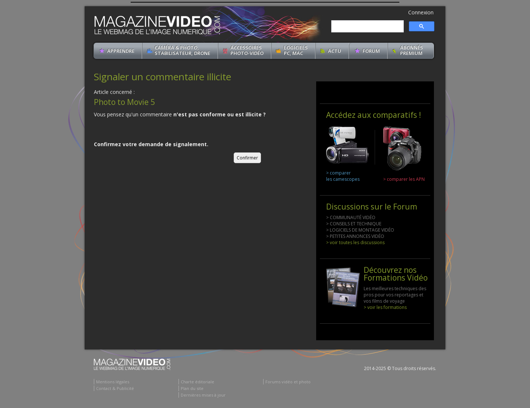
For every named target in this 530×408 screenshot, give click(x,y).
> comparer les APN (404, 179)
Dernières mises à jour (203, 395)
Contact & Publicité (115, 388)
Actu (334, 51)
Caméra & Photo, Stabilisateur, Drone (182, 50)
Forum (371, 51)
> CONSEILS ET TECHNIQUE (353, 224)
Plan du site (192, 388)
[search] (367, 26)
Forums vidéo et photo (288, 381)
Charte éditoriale (197, 381)
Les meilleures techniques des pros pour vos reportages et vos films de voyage (395, 294)
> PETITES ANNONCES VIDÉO (355, 236)
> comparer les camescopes (343, 176)
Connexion (421, 12)
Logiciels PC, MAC (296, 50)
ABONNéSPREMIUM (411, 50)
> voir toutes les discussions (355, 242)
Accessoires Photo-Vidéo (247, 50)
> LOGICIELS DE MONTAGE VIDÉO (360, 230)
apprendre (120, 51)
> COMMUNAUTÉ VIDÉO (350, 217)
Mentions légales (112, 381)
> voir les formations (385, 307)
